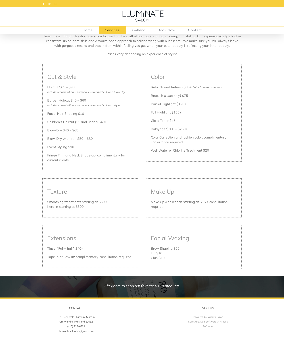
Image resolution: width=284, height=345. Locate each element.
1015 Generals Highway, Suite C (76, 317)
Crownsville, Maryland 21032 (76, 321)
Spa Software (208, 321)
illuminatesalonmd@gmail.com (76, 331)
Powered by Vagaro (204, 317)
